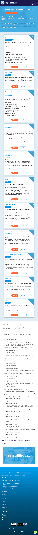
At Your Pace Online (6, 496)
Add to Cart (14, 67)
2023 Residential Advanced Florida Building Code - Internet (15, 179)
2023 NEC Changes (8, 72)
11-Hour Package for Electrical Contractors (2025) (13, 37)
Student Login (5, 499)
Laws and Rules (8, 278)
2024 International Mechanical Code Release (11, 480)
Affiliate (4, 501)
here (15, 27)
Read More (5, 491)
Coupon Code (5, 502)
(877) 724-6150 (6, 517)
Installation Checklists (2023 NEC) (11, 125)
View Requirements (26, 13)
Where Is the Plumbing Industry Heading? (11, 485)
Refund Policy (5, 505)
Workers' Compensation (10, 300)
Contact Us (5, 498)
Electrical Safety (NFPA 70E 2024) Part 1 (13, 231)
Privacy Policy (5, 507)
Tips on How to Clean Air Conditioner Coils (11, 483)
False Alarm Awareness (9, 153)
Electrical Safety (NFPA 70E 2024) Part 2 (13, 254)
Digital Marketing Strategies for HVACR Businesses (12, 488)
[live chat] (35, 532)
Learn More (23, 67)
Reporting (4, 504)
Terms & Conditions (6, 508)
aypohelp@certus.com (7, 519)
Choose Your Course (11, 13)
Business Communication (10, 204)
